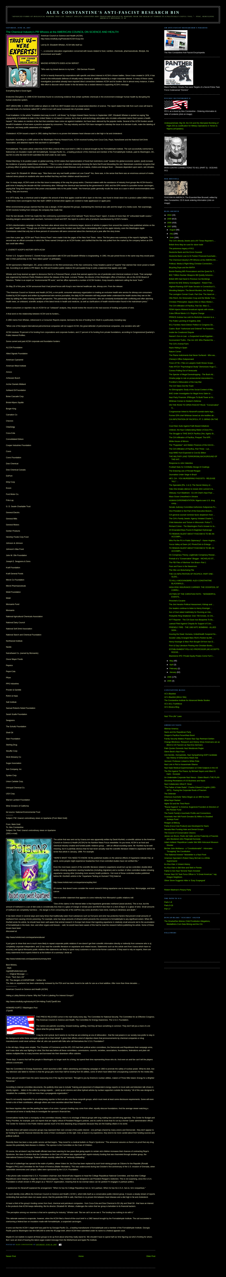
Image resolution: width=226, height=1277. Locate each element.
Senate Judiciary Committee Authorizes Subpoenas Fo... (193, 507)
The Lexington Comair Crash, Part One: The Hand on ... (192, 294)
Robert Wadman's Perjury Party (177, 890)
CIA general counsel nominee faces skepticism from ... (192, 515)
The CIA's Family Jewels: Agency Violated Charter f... (191, 518)
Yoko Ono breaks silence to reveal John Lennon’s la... (192, 489)
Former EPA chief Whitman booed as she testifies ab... (192, 415)
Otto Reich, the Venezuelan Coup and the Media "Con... (192, 298)
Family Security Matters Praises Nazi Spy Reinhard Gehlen (189, 739)
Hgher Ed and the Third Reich (176, 804)
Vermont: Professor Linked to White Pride (181, 761)
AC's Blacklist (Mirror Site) (175, 697)
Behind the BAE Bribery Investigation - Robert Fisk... (191, 283)
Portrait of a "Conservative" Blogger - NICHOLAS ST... (192, 559)
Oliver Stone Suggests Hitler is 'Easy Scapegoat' (184, 880)
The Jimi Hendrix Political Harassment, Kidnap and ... (191, 604)
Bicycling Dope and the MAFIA (182, 267)
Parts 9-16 (168, 905)
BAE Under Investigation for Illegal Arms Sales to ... (191, 393)
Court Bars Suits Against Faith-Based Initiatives (189, 426)
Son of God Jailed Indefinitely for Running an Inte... (190, 612)
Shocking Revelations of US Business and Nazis (184, 781)
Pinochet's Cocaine (177, 601)
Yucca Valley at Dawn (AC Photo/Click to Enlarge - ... (191, 544)
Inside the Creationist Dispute (181, 332)
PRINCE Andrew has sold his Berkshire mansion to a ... (192, 317)
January (173, 672)
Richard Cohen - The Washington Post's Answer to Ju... (192, 526)
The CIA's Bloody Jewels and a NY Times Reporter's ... (192, 241)
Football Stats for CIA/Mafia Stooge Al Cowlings (189, 467)
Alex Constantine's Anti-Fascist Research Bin (113, 12)
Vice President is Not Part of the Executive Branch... (191, 511)
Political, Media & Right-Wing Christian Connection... (191, 264)
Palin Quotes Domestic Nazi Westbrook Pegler (184, 748)
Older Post (150, 1256)
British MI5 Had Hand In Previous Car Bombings (189, 279)
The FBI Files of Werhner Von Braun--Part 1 (187, 562)
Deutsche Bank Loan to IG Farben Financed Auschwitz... (193, 256)
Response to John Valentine (181, 463)
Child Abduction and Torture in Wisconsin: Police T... (191, 522)
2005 (169, 681)
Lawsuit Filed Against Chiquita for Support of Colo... (191, 624)
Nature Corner (175, 352)
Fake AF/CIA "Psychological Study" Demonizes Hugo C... (193, 367)
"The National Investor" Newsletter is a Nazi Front (185, 855)
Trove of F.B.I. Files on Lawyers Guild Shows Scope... (192, 363)
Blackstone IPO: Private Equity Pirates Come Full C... (191, 656)
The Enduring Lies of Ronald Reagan (184, 471)
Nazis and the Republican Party (177, 732)
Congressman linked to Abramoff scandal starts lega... (192, 412)
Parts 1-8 (168, 902)
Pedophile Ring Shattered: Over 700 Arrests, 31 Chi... (191, 616)
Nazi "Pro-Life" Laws (173, 716)
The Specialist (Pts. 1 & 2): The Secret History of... (190, 485)
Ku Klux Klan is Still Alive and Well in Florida (183, 868)
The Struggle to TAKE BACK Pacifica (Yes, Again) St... (192, 434)
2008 (169, 223)
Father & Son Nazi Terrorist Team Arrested (182, 871)
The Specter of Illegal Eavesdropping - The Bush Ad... (192, 374)
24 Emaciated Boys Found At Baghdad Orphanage (190, 530)
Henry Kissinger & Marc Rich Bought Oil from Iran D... (192, 642)
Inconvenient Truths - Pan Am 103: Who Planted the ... (192, 340)
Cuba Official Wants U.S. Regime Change (186, 313)
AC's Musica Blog (171, 707)
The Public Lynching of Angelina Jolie (185, 321)
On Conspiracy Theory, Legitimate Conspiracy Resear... (192, 555)
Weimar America (171, 729)
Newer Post (11, 1256)
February (174, 668)
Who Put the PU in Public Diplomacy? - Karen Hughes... (193, 540)
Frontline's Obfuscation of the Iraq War (185, 382)
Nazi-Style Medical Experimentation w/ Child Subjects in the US (191, 768)
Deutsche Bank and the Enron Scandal (185, 252)
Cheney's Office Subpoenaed (181, 359)
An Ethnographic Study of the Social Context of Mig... (191, 390)
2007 (169, 226)
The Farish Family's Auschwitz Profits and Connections (187, 813)
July (171, 234)
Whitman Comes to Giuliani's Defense (185, 401)
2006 (169, 677)
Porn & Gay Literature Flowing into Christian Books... (191, 646)
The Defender (170, 794)
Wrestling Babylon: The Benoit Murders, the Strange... (192, 290)
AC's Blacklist (170, 694)
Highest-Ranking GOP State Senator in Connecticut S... (192, 287)
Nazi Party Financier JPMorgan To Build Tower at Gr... (192, 397)
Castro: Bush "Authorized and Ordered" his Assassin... (192, 329)
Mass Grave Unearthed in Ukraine (183, 497)
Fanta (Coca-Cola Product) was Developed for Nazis (186, 826)
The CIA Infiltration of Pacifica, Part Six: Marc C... (190, 306)
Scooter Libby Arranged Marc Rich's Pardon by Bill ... (191, 638)
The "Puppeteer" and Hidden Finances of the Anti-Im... (192, 445)
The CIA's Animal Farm (179, 344)
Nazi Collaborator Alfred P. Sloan (178, 784)
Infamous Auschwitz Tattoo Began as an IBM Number (186, 797)
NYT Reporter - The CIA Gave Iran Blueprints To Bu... (191, 620)
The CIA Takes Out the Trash (181, 386)
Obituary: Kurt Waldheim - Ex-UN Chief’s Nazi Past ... (191, 493)
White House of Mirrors (179, 441)
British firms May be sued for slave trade (186, 245)
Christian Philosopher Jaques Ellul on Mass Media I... (191, 302)
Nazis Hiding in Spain (178, 348)
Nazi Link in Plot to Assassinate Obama (181, 764)
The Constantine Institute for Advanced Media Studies (187, 700)
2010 (169, 215)
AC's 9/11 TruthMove (173, 704)
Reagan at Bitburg (172, 823)
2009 (169, 219)
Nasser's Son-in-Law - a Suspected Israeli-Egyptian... (191, 336)
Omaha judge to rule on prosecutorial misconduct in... (191, 378)
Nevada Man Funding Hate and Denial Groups (184, 829)
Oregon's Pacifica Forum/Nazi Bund (179, 735)
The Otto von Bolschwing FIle (181, 570)
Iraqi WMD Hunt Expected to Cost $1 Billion (187, 453)
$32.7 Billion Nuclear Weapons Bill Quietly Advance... (191, 275)
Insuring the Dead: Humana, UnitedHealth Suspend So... (193, 634)
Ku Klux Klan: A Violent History (177, 864)
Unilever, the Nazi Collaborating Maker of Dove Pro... (191, 430)
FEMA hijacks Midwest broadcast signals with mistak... (192, 309)
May (172, 661)
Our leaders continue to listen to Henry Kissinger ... (190, 608)
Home (81, 1256)
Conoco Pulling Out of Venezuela (183, 371)
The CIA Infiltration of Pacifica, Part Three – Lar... (190, 449)
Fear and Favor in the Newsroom (183, 566)
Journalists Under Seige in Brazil (183, 475)
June (172, 237)
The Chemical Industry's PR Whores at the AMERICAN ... (193, 260)
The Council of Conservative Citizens (180, 833)
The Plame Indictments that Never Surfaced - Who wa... (192, 355)
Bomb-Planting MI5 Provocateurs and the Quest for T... (192, 271)
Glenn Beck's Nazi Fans (174, 752)
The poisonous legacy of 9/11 (181, 248)
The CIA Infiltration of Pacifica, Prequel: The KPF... (190, 437)
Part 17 (167, 909)
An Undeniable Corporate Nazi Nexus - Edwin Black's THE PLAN (191, 777)
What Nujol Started (172, 800)
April (172, 665)
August (173, 230)
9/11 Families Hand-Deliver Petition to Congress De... (191, 325)
